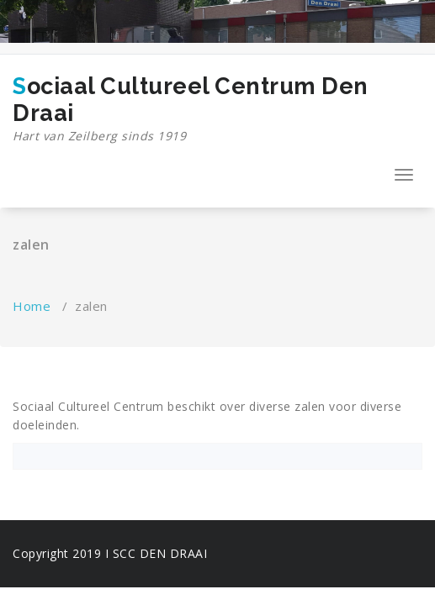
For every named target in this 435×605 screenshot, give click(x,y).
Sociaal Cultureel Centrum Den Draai (196, 109)
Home (31, 305)
